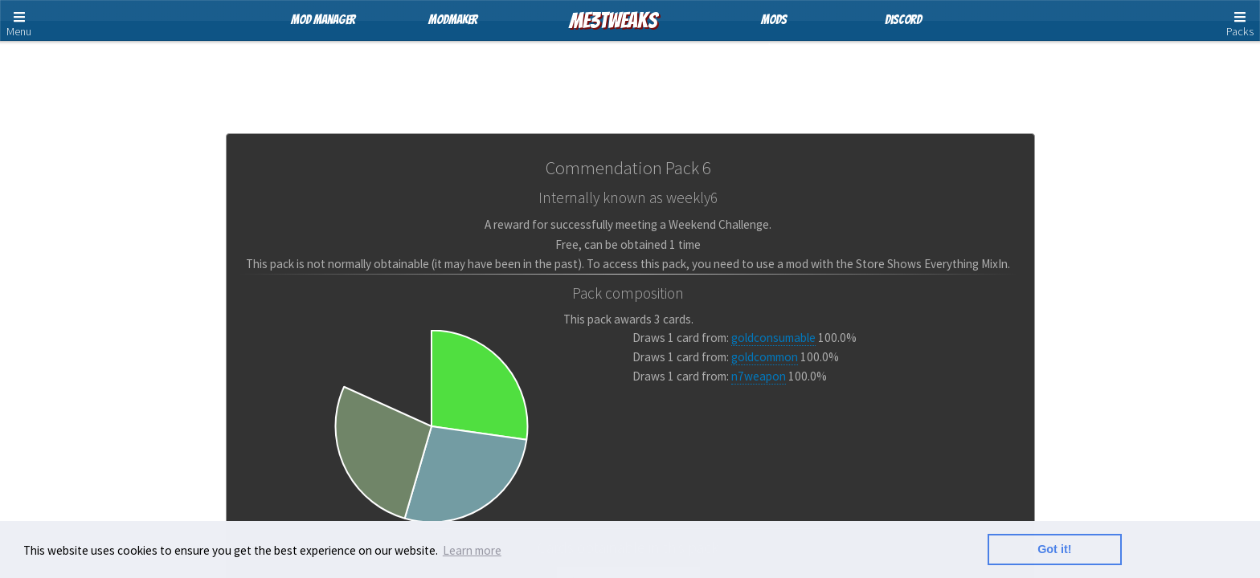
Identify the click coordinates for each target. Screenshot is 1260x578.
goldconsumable (773, 337)
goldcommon (764, 356)
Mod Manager (323, 19)
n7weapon (758, 376)
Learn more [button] (472, 550)
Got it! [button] (1054, 549)
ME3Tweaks (613, 20)
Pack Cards (725, 76)
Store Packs (538, 76)
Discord (903, 19)
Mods (774, 19)
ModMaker (452, 19)
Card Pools (632, 76)
